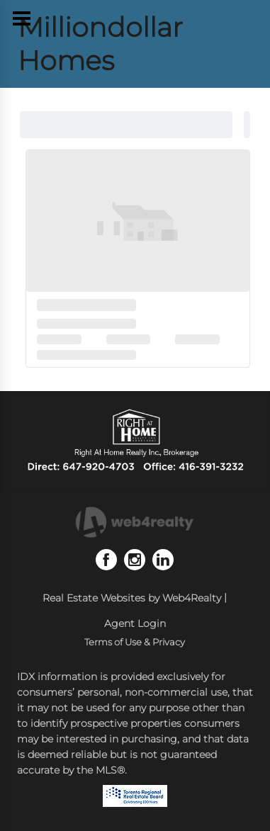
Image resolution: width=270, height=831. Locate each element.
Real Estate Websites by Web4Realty (132, 598)
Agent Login (135, 623)
